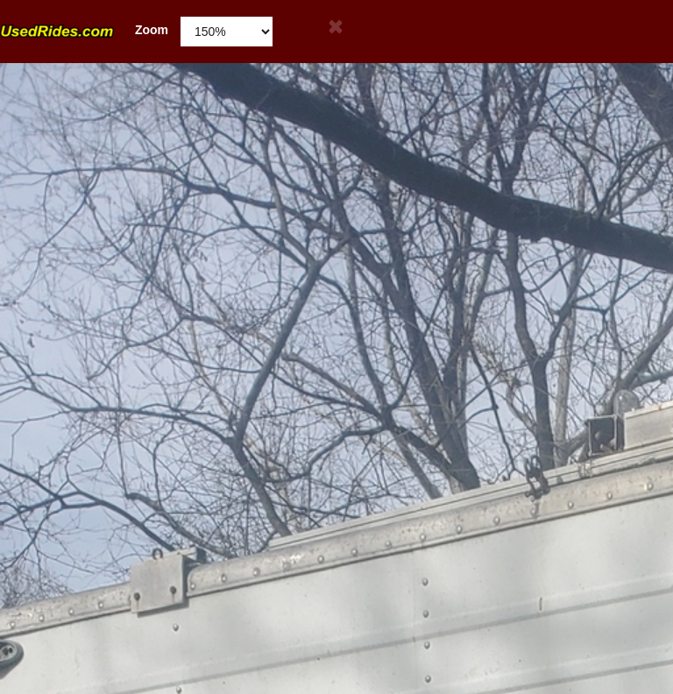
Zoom (84, 30)
